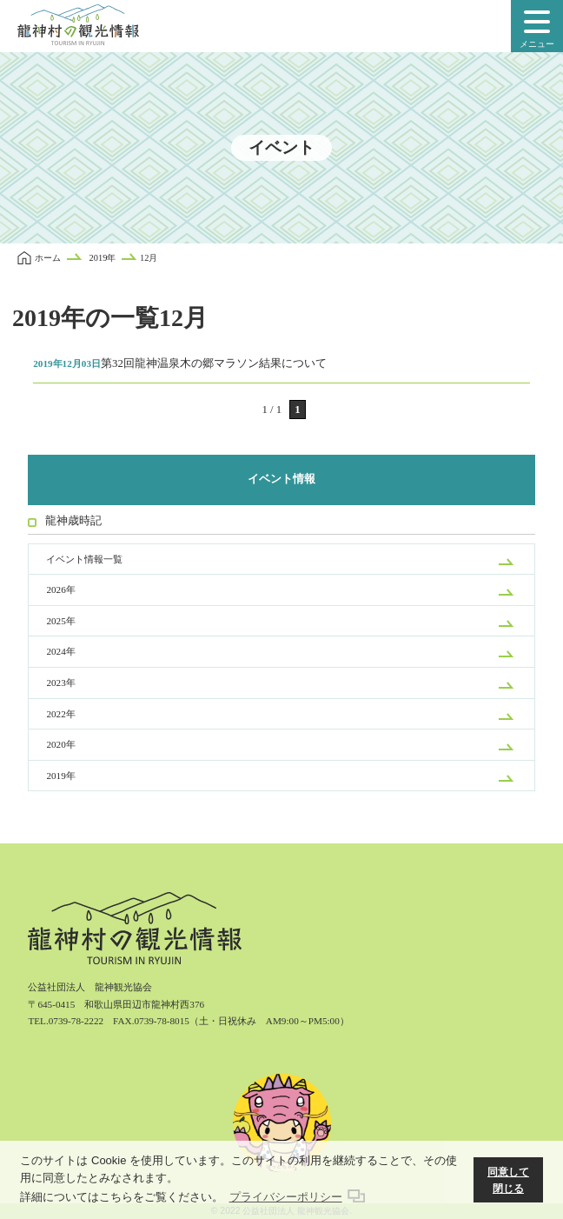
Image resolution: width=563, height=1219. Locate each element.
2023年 (60, 682)
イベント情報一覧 (84, 559)
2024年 (60, 651)
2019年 (60, 775)
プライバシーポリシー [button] (285, 1196)
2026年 (60, 589)
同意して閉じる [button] (508, 1180)
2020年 (60, 744)
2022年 (60, 714)
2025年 (60, 621)
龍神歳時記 (73, 521)
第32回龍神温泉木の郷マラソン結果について (180, 363)
